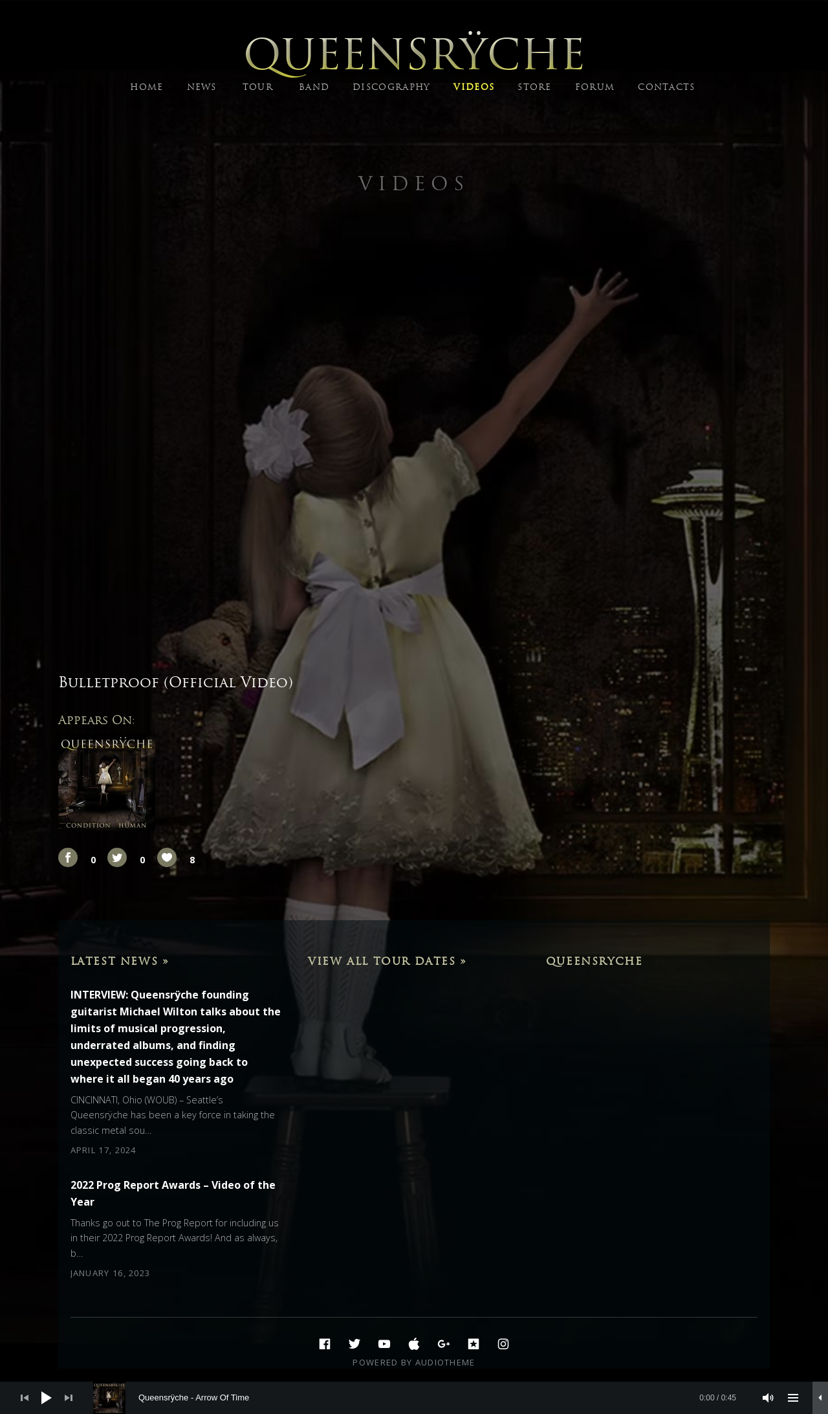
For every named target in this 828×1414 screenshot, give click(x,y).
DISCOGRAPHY (391, 87)
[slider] (421, 1398)
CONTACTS (666, 87)
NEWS (202, 87)
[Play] (46, 1397)
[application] (414, 1398)
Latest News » (120, 961)
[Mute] (768, 1397)
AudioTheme (445, 1362)
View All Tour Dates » (387, 961)
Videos (414, 183)
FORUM (595, 87)
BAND (314, 87)
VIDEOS (473, 87)
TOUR (258, 87)
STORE (535, 87)
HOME (146, 87)
